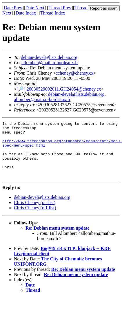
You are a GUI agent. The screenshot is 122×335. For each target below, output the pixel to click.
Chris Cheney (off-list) (35, 219)
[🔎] (21, 89)
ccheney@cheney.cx (75, 73)
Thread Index (52, 12)
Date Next (35, 7)
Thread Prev (59, 7)
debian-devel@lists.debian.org (49, 57)
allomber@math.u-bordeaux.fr (49, 62)
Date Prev (13, 7)
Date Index (26, 12)
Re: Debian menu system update (57, 239)
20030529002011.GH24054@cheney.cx (64, 89)
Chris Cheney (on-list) (34, 213)
